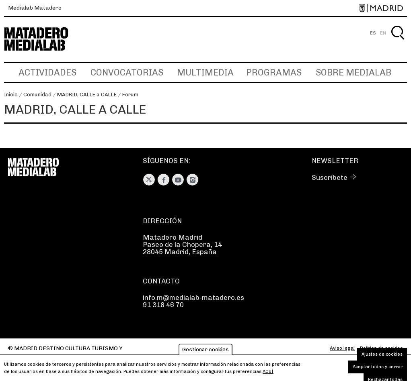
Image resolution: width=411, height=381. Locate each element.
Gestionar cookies (205, 349)
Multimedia (205, 72)
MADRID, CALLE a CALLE (87, 95)
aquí (268, 371)
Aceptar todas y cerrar (378, 366)
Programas (274, 72)
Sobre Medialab (353, 72)
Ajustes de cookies (382, 354)
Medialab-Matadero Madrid (43, 39)
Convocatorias (126, 72)
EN (383, 33)
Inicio (11, 95)
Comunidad (37, 95)
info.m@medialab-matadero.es (193, 297)
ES (373, 33)
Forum (130, 95)
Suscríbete (329, 177)
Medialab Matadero (35, 8)
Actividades (47, 72)
